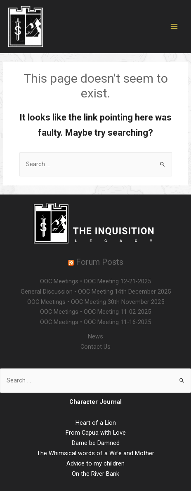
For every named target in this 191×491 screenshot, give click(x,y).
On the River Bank (95, 473)
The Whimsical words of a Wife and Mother (95, 453)
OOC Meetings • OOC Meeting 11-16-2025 (95, 322)
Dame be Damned (96, 443)
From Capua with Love (96, 432)
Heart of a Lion (95, 422)
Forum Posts (99, 262)
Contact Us (95, 346)
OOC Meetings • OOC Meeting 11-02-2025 (95, 311)
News (95, 336)
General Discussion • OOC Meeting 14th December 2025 (96, 291)
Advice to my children (95, 463)
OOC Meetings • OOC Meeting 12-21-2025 (95, 281)
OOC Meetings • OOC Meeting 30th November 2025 (95, 302)
